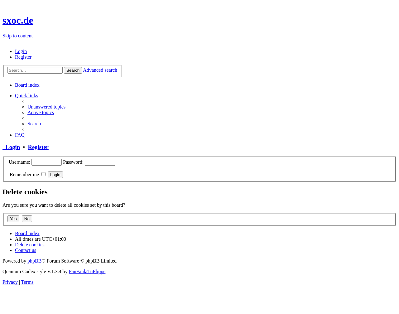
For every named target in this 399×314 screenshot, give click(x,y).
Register (38, 147)
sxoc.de (17, 20)
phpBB (34, 260)
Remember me (28, 174)
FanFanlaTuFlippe (87, 271)
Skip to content (17, 35)
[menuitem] (21, 51)
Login (11, 147)
